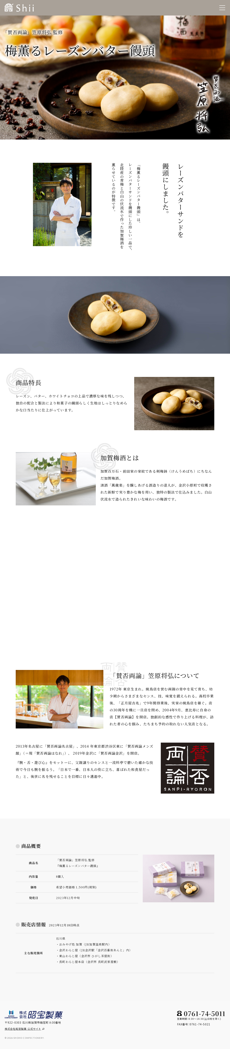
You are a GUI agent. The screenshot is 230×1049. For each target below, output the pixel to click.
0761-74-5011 (204, 1013)
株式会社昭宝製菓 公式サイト (24, 1029)
